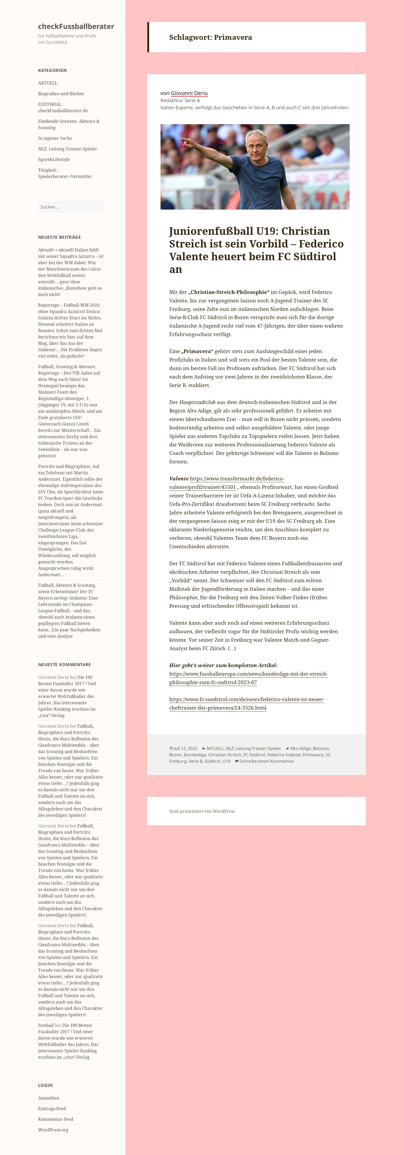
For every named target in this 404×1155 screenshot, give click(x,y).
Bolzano (321, 748)
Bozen (175, 755)
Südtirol (212, 761)
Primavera (313, 755)
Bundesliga (195, 755)
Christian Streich (224, 755)
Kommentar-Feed (55, 1119)
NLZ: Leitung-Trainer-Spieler (67, 149)
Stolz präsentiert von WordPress (202, 811)
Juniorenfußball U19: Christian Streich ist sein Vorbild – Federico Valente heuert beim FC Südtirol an (256, 250)
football (46, 1025)
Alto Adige (300, 748)
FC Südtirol (254, 755)
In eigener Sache (55, 138)
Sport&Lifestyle (54, 159)
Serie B (195, 761)
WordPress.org (53, 1130)
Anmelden (48, 1098)
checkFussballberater (76, 26)
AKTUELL (47, 83)
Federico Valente (284, 755)
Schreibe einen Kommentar (266, 761)
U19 (226, 761)
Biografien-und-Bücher (61, 94)
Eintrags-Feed (52, 1108)
